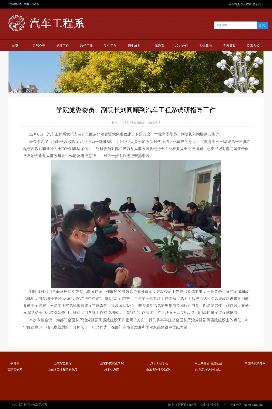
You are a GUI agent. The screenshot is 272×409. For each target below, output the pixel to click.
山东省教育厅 (63, 363)
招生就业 (134, 45)
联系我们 (258, 4)
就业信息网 (111, 369)
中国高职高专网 (255, 363)
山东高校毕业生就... (208, 369)
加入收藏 (246, 4)
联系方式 (253, 45)
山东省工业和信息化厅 (63, 369)
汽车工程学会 (159, 363)
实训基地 (205, 45)
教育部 (14, 363)
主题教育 (158, 45)
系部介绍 (39, 45)
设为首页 (235, 4)
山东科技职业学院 (112, 363)
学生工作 (110, 45)
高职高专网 (14, 369)
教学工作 (86, 45)
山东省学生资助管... (159, 369)
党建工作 (62, 45)
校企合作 (181, 45)
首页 (15, 45)
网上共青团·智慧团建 (208, 363)
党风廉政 (229, 45)
